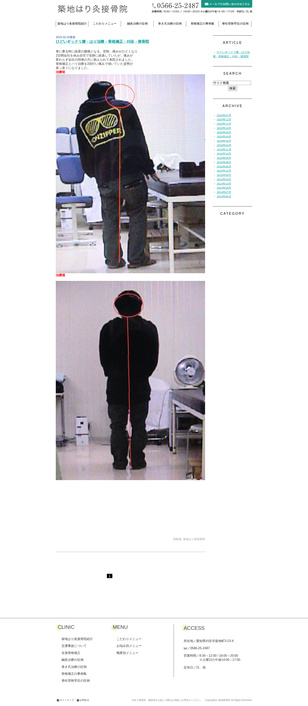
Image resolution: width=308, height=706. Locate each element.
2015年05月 (224, 175)
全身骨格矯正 (70, 653)
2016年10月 (224, 153)
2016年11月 (224, 149)
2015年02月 (224, 179)
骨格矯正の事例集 (202, 23)
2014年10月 (224, 183)
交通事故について (74, 645)
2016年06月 (224, 166)
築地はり (72, 23)
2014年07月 (224, 192)
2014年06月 (224, 196)
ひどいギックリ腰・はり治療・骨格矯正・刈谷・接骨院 (102, 41)
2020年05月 (224, 132)
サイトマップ (67, 700)
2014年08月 (224, 187)
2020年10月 (224, 128)
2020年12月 (224, 119)
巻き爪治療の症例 (170, 23)
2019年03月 (224, 140)
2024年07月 (224, 115)
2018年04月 (224, 145)
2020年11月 (224, 123)
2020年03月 (224, 136)
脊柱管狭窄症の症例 (235, 23)
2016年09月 (224, 158)
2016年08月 (224, 162)
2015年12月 (224, 170)
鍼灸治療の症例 (137, 23)
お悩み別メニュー (129, 645)
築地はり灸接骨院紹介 (77, 639)
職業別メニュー (127, 653)
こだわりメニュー (104, 23)
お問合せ (84, 700)
